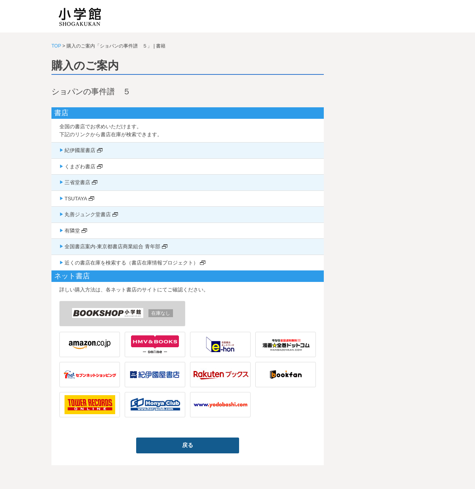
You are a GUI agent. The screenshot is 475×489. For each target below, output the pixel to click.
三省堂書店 (77, 182)
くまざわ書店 (80, 166)
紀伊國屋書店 (80, 150)
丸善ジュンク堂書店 (88, 214)
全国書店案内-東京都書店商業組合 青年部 (112, 246)
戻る (187, 445)
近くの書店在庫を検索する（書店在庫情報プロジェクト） (131, 263)
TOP (56, 46)
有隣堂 (72, 231)
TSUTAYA (76, 199)
